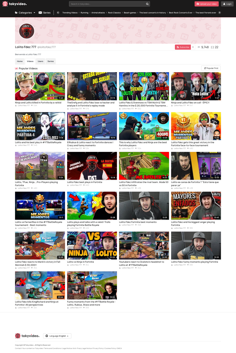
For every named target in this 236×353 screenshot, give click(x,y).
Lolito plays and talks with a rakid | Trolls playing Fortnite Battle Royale (88, 224)
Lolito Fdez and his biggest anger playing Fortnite (193, 224)
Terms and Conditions (52, 348)
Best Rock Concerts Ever (180, 12)
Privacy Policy (98, 348)
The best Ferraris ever (206, 12)
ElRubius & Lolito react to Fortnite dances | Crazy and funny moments (90, 144)
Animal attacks (98, 12)
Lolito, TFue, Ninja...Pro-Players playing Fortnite (36, 184)
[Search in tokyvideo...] (147, 3)
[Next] (219, 12)
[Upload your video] (207, 3)
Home (20, 61)
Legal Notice (67, 348)
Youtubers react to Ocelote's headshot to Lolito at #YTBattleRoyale (141, 263)
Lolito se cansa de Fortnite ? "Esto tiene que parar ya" (195, 184)
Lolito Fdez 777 (22, 106)
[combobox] (109, 3)
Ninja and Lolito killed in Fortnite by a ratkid (38, 102)
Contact (18, 348)
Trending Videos (70, 12)
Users (40, 61)
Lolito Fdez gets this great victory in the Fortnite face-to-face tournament (192, 144)
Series (45, 12)
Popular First (211, 68)
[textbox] (107, 4)
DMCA (119, 348)
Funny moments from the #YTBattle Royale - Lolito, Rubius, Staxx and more (91, 303)
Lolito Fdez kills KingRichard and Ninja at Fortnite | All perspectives (37, 303)
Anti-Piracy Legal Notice (82, 348)
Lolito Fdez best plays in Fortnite (84, 182)
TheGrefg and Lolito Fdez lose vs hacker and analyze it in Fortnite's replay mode (90, 104)
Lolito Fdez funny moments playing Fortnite (194, 261)
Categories (25, 12)
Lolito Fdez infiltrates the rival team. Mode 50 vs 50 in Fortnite (143, 184)
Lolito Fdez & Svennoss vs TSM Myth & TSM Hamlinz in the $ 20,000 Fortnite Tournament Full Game (143, 104)
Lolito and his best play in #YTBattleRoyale (38, 142)
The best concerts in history (152, 12)
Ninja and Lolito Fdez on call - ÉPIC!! (190, 102)
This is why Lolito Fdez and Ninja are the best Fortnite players (143, 144)
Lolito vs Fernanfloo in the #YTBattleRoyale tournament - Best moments (38, 224)
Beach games (130, 12)
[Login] (227, 3)
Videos (30, 61)
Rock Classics (114, 12)
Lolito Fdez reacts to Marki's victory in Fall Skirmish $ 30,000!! (37, 263)
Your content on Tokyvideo (32, 348)
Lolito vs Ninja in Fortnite (80, 261)
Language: (57, 336)
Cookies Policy (110, 348)
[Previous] (58, 12)
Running (84, 12)
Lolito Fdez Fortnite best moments (138, 222)
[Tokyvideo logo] (14, 4)
